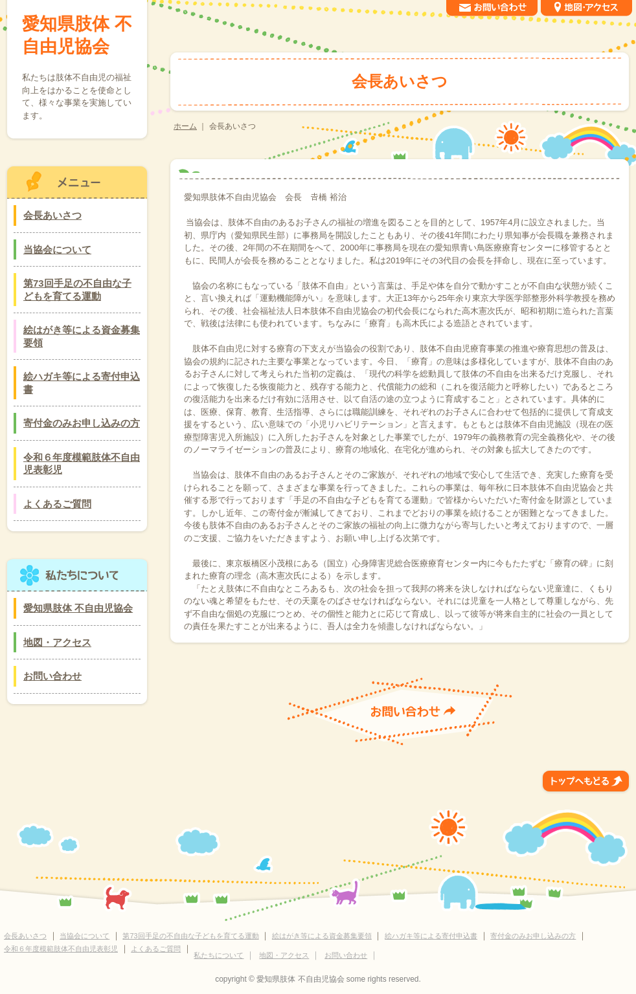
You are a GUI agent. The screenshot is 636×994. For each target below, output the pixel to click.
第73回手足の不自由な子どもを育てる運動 (77, 290)
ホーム (185, 126)
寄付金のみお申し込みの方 (81, 422)
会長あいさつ (52, 215)
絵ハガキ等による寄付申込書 (81, 383)
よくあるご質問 (57, 503)
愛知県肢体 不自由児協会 (77, 35)
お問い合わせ (52, 675)
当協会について (57, 249)
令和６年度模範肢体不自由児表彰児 (81, 464)
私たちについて (219, 955)
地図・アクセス (57, 642)
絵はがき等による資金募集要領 (81, 336)
